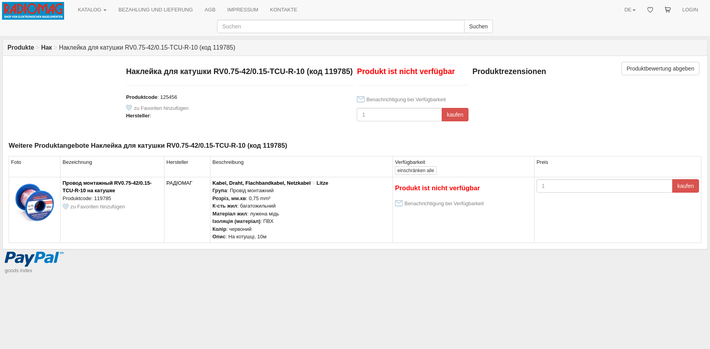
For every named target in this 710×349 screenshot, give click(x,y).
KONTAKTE (283, 10)
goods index (18, 270)
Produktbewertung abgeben (660, 68)
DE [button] (629, 10)
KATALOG (92, 10)
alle (415, 170)
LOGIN (690, 10)
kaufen (455, 114)
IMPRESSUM (242, 10)
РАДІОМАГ (179, 183)
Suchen (478, 26)
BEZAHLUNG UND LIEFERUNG (155, 10)
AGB (210, 10)
